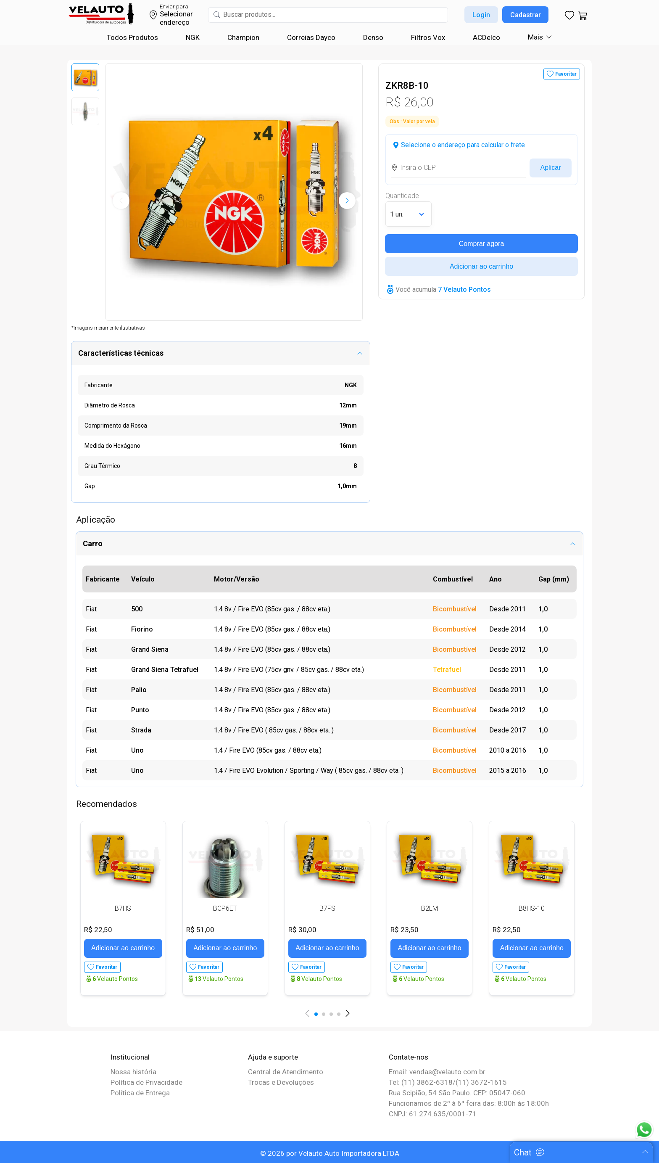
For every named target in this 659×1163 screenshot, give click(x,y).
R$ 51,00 (200, 929)
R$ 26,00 (409, 102)
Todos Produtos (132, 37)
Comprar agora (481, 243)
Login (481, 15)
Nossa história (133, 1072)
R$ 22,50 (98, 929)
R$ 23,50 (404, 929)
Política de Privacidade (146, 1082)
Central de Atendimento (285, 1072)
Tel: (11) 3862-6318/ (422, 1082)
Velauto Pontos (115, 978)
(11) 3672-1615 (481, 1082)
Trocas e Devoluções (281, 1082)
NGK (193, 37)
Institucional (130, 1057)
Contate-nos (408, 1057)
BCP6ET (225, 908)
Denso (373, 37)
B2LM (429, 908)
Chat (523, 1152)
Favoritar (566, 74)
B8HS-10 (532, 908)
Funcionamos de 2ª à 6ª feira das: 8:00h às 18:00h (469, 1103)
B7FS (327, 908)
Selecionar (176, 14)
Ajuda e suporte (273, 1057)
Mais (535, 37)
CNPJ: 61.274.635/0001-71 (433, 1114)
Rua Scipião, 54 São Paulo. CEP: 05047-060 (457, 1093)
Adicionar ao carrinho (481, 266)
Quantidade (402, 196)
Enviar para (174, 6)
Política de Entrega (140, 1093)
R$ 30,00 (302, 929)
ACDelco (486, 37)
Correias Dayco (311, 37)
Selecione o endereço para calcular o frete (463, 145)
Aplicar (550, 167)
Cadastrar (525, 15)
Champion (243, 37)
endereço (175, 22)
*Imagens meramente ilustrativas (108, 328)
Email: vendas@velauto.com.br (437, 1072)
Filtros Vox (428, 37)
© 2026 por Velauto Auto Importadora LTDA (329, 1153)
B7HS (123, 908)
